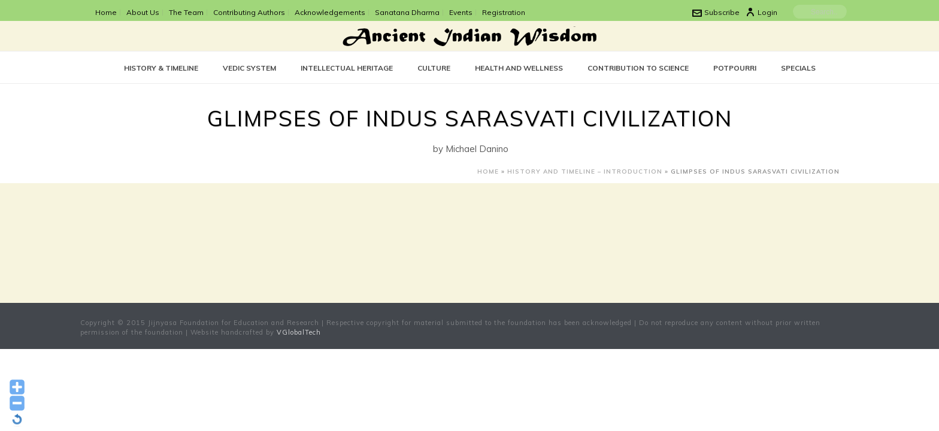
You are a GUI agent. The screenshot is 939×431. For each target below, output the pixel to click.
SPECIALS (798, 67)
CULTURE (433, 67)
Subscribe (716, 12)
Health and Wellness (519, 67)
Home (488, 171)
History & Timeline (161, 67)
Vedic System (249, 67)
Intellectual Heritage (347, 67)
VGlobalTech (299, 332)
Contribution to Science (638, 67)
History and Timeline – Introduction (584, 171)
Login (761, 12)
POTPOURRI (734, 67)
